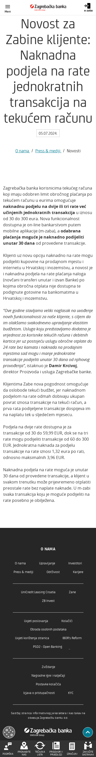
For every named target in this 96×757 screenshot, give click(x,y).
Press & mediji (48, 150)
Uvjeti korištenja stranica (32, 637)
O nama (22, 150)
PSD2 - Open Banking (47, 646)
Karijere (78, 571)
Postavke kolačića (48, 683)
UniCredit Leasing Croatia (38, 591)
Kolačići (66, 620)
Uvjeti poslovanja (36, 620)
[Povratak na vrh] (88, 732)
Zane (72, 591)
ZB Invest (48, 600)
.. (69, 647)
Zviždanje (48, 666)
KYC (70, 692)
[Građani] (48, 7)
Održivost (53, 571)
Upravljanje (47, 563)
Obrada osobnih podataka (48, 629)
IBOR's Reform (72, 637)
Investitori (75, 563)
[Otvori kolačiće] (9, 732)
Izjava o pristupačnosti (39, 692)
